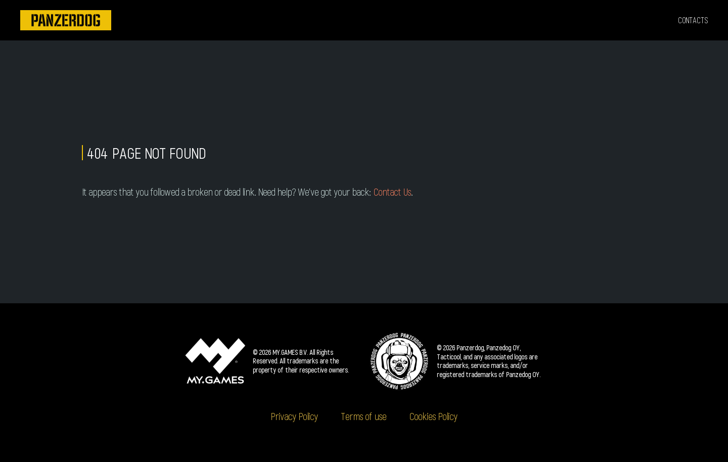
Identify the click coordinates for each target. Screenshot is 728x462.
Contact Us (392, 192)
